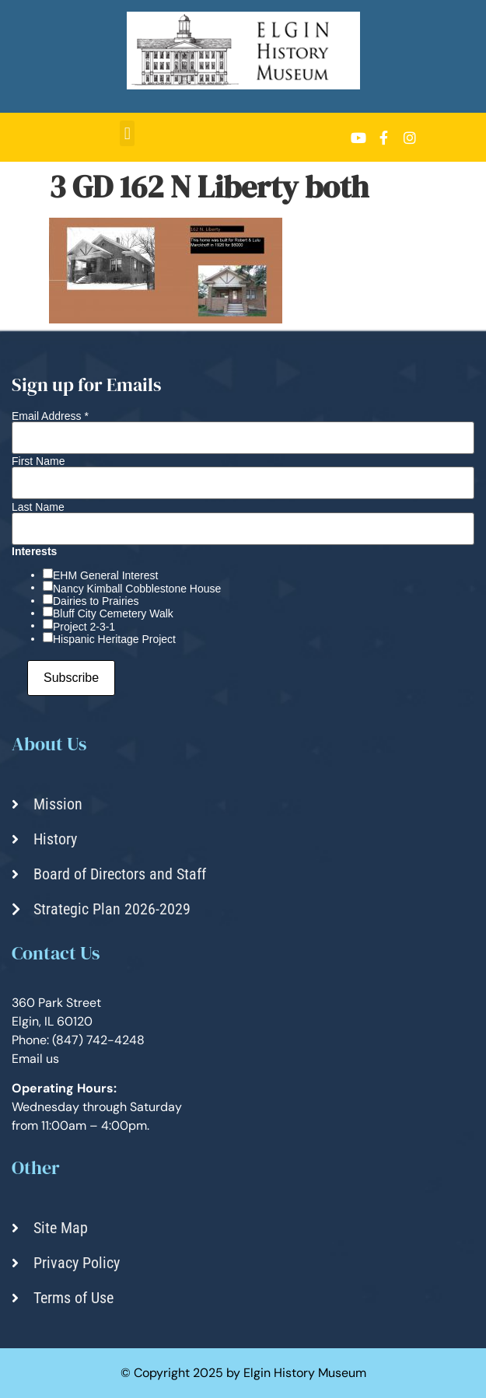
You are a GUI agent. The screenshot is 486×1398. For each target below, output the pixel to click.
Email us (35, 1058)
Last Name (38, 507)
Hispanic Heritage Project (114, 639)
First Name (38, 461)
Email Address (50, 416)
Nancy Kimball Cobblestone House (137, 588)
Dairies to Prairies (95, 601)
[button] (127, 133)
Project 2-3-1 (84, 626)
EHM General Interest (105, 575)
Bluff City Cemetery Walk (113, 613)
